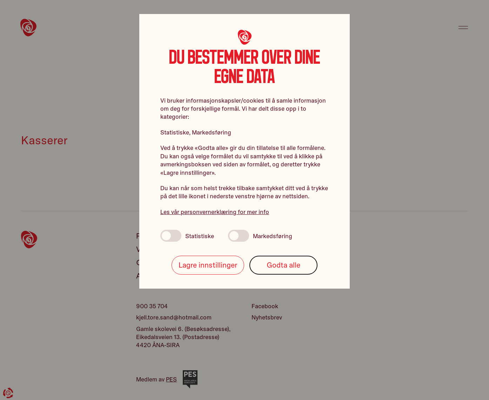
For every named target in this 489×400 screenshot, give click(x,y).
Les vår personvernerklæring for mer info (214, 211)
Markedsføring (260, 236)
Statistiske (187, 236)
